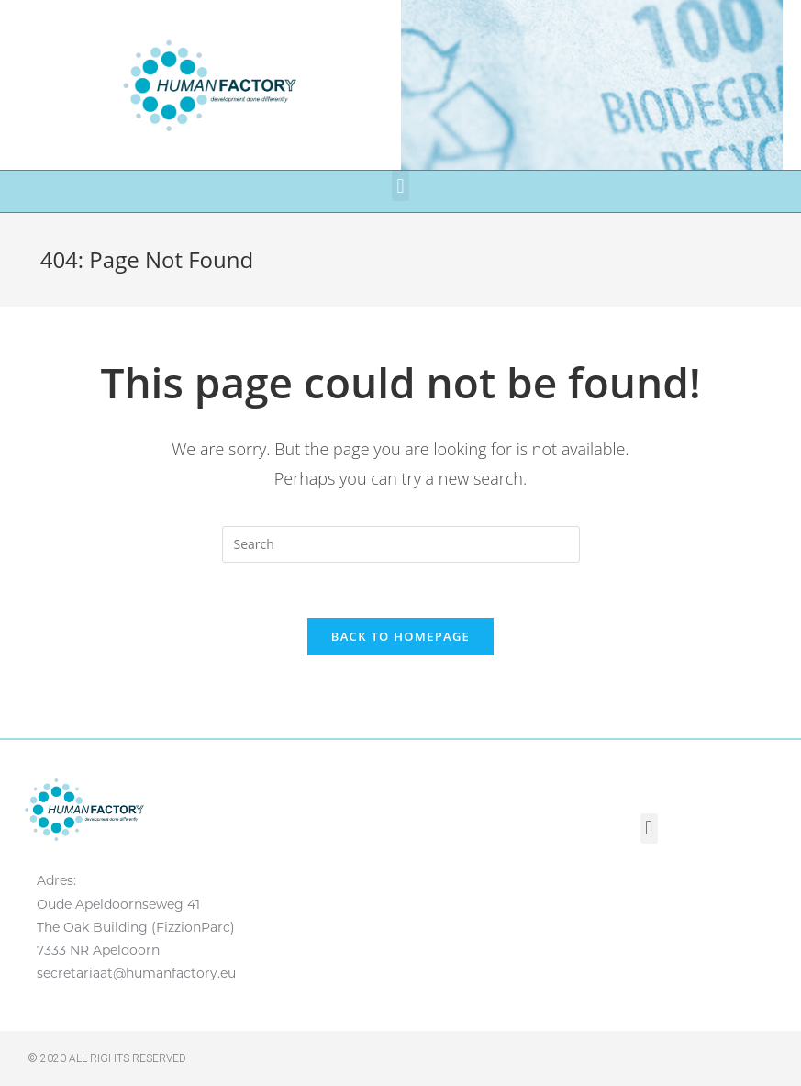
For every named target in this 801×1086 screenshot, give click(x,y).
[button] (400, 186)
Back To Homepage (400, 636)
